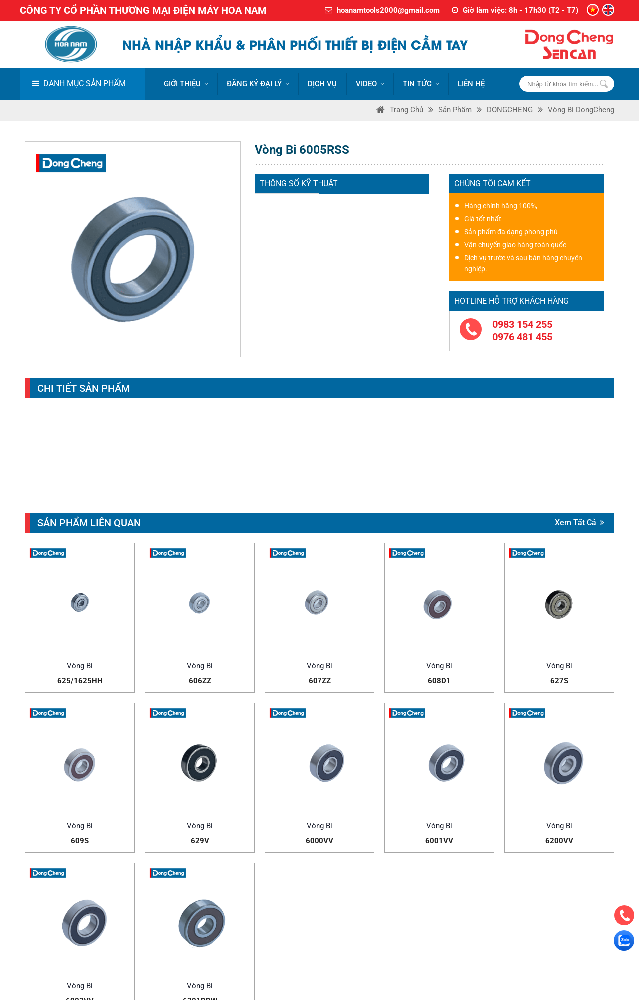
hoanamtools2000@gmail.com (388, 10)
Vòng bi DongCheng (581, 109)
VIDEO (370, 83)
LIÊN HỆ (471, 83)
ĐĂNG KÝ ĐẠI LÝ (258, 83)
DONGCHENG (510, 109)
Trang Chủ (406, 109)
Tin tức (421, 83)
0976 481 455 (522, 337)
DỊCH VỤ (322, 83)
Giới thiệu (186, 83)
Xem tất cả (579, 522)
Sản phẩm (455, 109)
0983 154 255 (522, 324)
